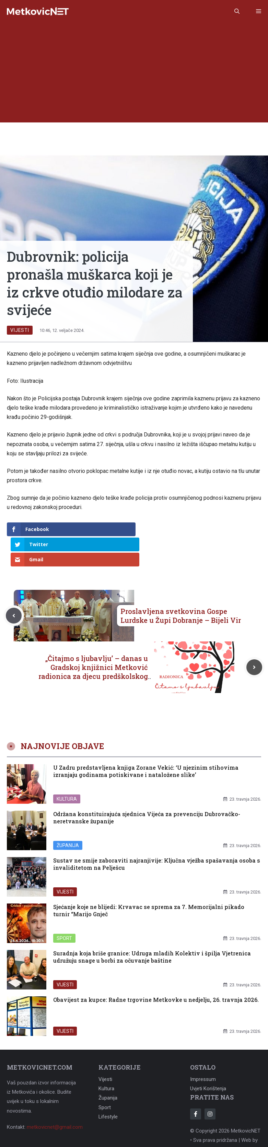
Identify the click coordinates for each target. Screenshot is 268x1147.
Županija (68, 815)
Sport (64, 907)
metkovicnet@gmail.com (55, 1097)
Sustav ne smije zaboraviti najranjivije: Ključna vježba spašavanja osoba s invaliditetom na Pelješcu (156, 833)
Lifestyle (108, 1086)
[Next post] (254, 637)
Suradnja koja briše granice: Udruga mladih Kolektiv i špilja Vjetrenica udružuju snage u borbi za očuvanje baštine (152, 926)
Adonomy (201, 1119)
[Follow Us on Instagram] (210, 1083)
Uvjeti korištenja (208, 1058)
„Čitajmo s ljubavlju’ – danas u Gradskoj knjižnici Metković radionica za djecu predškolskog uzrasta (93, 641)
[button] (237, 11)
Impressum (203, 1049)
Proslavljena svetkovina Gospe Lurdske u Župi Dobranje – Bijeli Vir (180, 585)
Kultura (67, 768)
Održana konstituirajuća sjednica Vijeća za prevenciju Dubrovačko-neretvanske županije (146, 787)
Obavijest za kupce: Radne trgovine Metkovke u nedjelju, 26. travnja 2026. (156, 969)
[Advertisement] (134, 74)
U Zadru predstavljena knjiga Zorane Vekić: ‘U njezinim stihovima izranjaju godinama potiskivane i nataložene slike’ (145, 741)
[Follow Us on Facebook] (195, 1083)
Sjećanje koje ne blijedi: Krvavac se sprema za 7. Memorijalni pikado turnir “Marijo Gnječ (148, 880)
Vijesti (19, 330)
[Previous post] (13, 585)
